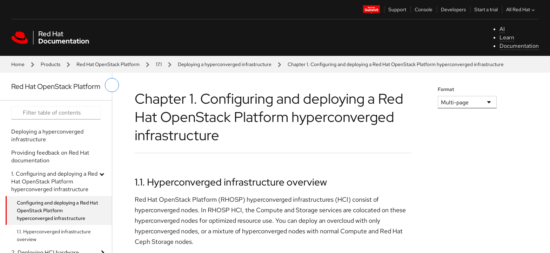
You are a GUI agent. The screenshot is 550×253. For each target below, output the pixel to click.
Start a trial (486, 9)
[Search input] (56, 112)
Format (446, 89)
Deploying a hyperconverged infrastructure (224, 64)
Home (18, 64)
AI (502, 29)
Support (397, 9)
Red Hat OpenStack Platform (108, 64)
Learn (506, 37)
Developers (453, 9)
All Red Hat (521, 9)
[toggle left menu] (112, 85)
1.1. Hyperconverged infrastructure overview (54, 235)
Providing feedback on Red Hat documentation (50, 156)
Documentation (519, 46)
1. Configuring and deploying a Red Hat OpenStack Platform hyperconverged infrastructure (54, 181)
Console (423, 9)
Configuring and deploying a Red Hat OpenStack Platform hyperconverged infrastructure (57, 210)
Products (50, 64)
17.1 (159, 64)
